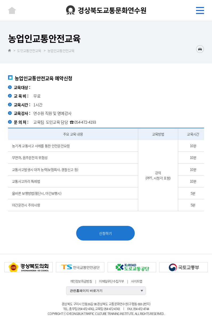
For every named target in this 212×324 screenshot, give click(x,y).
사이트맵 (136, 281)
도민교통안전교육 (29, 50)
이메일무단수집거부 (111, 281)
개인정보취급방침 (81, 281)
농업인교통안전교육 (61, 50)
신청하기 (105, 233)
